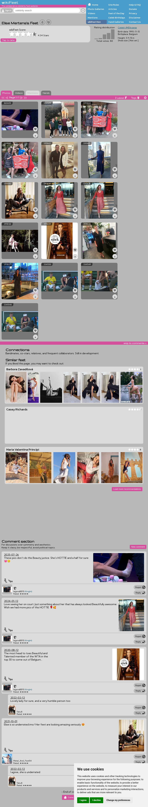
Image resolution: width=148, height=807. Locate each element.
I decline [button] (96, 800)
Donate (133, 9)
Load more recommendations (127, 489)
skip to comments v (135, 343)
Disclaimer (134, 17)
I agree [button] (83, 800)
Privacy (133, 13)
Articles (112, 9)
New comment (138, 547)
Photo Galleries (96, 9)
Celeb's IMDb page (127, 27)
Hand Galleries (116, 22)
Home (95, 5)
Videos (91, 13)
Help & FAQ (135, 5)
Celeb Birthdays (116, 17)
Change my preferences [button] (118, 800)
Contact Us (135, 22)
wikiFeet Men (94, 22)
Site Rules (113, 5)
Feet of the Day (116, 13)
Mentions (93, 17)
